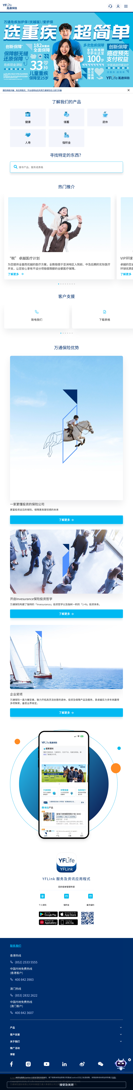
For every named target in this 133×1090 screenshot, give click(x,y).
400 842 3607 (24, 1012)
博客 (12, 1054)
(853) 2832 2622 (26, 995)
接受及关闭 (66, 1085)
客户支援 (15, 1034)
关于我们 (15, 1041)
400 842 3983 (24, 979)
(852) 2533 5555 (26, 962)
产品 (12, 1027)
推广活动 (15, 1048)
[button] (60, 333)
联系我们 (15, 946)
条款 (114, 1077)
